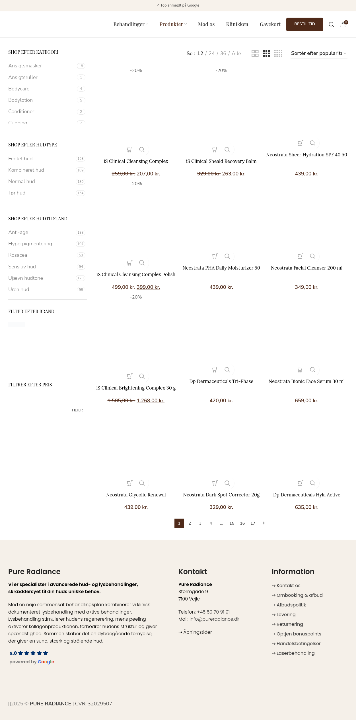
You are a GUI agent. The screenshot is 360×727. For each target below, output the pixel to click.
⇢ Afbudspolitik (289, 612)
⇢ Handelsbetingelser (296, 650)
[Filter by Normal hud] (41, 185)
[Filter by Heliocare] (66, 339)
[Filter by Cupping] (41, 127)
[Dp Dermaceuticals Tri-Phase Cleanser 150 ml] (221, 341)
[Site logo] (43, 25)
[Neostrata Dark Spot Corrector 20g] (221, 456)
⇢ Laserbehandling (293, 660)
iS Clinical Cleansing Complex (134, 162)
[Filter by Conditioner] (41, 115)
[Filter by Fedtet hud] (41, 162)
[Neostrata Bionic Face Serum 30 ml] (308, 341)
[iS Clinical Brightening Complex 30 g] (134, 344)
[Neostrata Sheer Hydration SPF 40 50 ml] (308, 110)
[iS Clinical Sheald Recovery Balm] (221, 113)
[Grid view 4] (278, 57)
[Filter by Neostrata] (66, 351)
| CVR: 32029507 (71, 710)
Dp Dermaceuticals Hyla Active (308, 501)
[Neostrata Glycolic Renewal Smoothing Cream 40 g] (134, 456)
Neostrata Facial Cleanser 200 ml (308, 270)
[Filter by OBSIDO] (26, 362)
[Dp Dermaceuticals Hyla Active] (308, 456)
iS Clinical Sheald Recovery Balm (221, 162)
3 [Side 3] (200, 530)
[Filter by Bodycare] (41, 93)
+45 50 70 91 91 (213, 619)
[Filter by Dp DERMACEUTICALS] (26, 339)
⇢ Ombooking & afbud (297, 602)
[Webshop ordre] (319, 57)
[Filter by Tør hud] (41, 197)
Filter (77, 414)
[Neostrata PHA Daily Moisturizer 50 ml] (221, 225)
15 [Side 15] (231, 530)
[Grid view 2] (255, 57)
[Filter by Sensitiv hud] (41, 270)
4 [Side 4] (211, 530)
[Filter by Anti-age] (41, 236)
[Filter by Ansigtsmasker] (41, 69)
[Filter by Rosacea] (41, 259)
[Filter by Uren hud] (41, 293)
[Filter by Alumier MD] (26, 328)
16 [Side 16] (242, 530)
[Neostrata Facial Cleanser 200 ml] (308, 225)
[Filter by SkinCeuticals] (66, 362)
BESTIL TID (304, 26)
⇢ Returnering (287, 631)
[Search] (331, 26)
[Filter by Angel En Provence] (66, 328)
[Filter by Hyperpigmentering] (41, 247)
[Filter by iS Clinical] (26, 351)
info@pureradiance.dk (214, 626)
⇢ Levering (284, 621)
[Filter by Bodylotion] (41, 104)
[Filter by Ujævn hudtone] (41, 282)
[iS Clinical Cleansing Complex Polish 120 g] (134, 229)
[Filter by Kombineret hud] (41, 174)
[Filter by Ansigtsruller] (41, 81)
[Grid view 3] (266, 57)
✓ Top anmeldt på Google (178, 5)
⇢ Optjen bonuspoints (296, 641)
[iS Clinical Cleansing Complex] (134, 113)
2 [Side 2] (190, 530)
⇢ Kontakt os (286, 592)
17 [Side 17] (252, 530)
